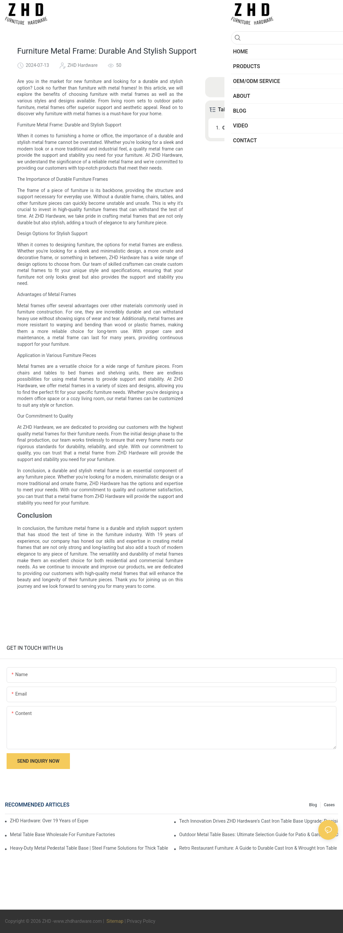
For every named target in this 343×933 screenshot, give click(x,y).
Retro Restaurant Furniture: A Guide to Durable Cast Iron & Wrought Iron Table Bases (258, 848)
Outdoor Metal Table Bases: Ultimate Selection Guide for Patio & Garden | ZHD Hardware (258, 834)
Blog (313, 805)
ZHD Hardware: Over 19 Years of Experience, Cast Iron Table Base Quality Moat (49, 820)
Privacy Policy (141, 921)
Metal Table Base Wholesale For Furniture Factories (62, 834)
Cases (329, 805)
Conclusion (233, 127)
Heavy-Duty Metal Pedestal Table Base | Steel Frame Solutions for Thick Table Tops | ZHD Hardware (89, 848)
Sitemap (114, 921)
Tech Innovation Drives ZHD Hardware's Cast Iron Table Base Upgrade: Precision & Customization (258, 821)
